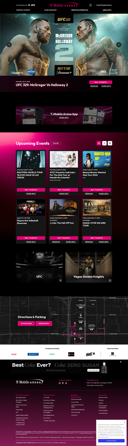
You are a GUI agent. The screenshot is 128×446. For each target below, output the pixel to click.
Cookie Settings (103, 410)
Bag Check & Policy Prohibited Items (48, 406)
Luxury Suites (75, 402)
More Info (106, 86)
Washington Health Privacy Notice (85, 437)
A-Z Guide (46, 397)
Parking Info (44, 323)
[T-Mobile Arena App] (64, 115)
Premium (94, 86)
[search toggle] (90, 5)
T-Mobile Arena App (49, 421)
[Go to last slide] (9, 44)
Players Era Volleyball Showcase (27, 221)
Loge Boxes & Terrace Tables (77, 406)
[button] (99, 143)
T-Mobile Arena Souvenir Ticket (20, 423)
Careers (101, 403)
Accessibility (55, 442)
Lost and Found (103, 413)
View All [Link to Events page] (56, 143)
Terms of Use (39, 442)
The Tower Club (75, 412)
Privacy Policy (27, 431)
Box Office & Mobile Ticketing (21, 401)
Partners (101, 400)
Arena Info (107, 10)
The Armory (46, 418)
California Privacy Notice (49, 431)
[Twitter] (66, 383)
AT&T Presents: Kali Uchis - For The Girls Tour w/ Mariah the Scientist (63, 175)
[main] (64, 155)
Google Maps (26, 323)
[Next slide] (118, 44)
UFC (17, 412)
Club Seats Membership (77, 409)
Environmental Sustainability (103, 406)
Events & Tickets (23, 10)
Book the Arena (103, 397)
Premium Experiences (79, 10)
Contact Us (74, 415)
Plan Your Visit (50, 10)
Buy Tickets (101, 82)
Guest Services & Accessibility (48, 411)
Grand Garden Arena (104, 5)
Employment (63, 442)
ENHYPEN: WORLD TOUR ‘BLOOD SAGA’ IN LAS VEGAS (30, 175)
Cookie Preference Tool (86, 433)
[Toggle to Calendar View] (110, 143)
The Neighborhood (48, 415)
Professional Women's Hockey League (22, 419)
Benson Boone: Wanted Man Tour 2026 (94, 173)
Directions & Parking (49, 400)
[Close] (124, 429)
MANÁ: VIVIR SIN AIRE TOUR (94, 224)
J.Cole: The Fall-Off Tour (62, 223)
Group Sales (19, 409)
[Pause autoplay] (120, 361)
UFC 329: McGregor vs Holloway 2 (42, 85)
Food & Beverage (48, 403)
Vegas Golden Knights (22, 415)
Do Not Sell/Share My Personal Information (27, 437)
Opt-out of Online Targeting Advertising (50, 437)
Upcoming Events (21, 397)
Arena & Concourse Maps (21, 406)
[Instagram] (60, 383)
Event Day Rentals (76, 399)
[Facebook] (63, 383)
